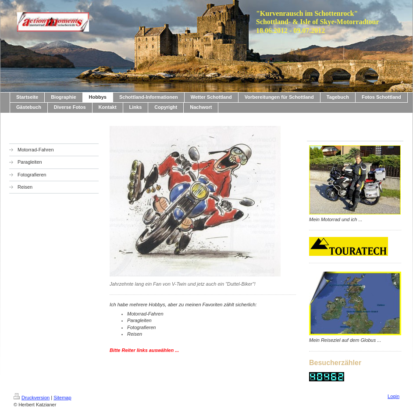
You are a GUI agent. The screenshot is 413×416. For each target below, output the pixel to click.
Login (393, 396)
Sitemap (62, 397)
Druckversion (32, 397)
